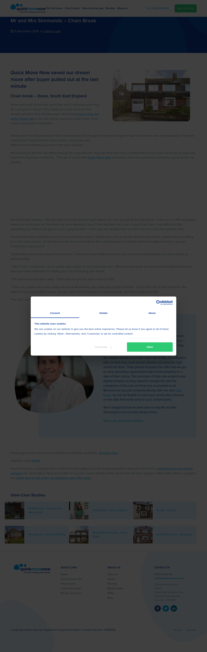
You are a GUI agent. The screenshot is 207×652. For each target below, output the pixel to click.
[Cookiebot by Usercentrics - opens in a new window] (158, 302)
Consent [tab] (55, 313)
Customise (103, 347)
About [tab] (152, 313)
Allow (150, 347)
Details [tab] (103, 313)
